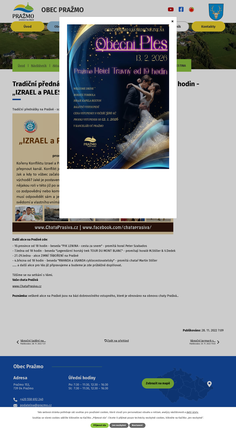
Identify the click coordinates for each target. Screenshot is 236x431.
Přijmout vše (99, 425)
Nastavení (137, 425)
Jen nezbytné (119, 425)
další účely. (192, 412)
